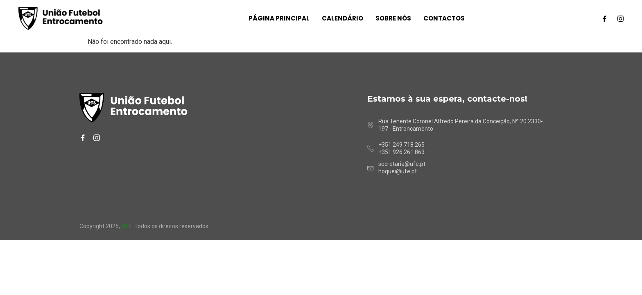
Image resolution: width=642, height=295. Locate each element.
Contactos (444, 18)
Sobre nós (393, 18)
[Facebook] (604, 18)
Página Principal (279, 18)
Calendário (342, 18)
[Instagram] (620, 18)
